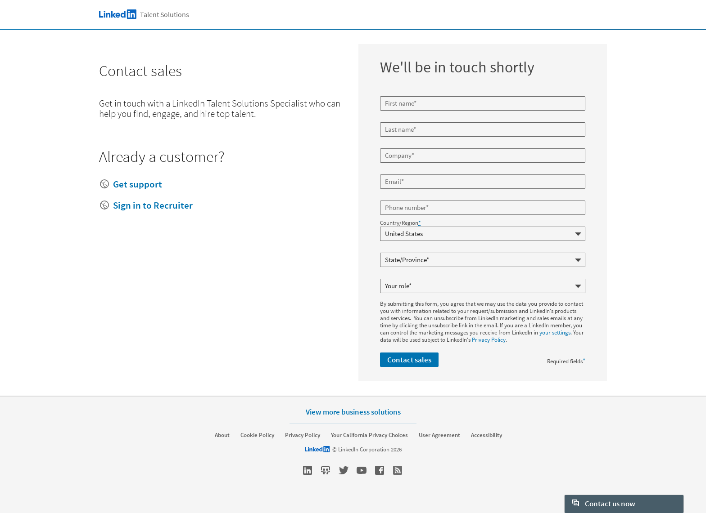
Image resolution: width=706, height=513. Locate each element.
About (222, 435)
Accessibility (486, 435)
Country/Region (400, 223)
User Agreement (439, 435)
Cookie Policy (257, 435)
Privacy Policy (489, 339)
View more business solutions (353, 411)
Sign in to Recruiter (153, 205)
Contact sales (409, 360)
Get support (137, 184)
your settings (554, 332)
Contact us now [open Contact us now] (603, 504)
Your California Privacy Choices (369, 435)
